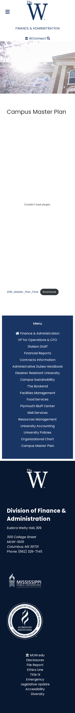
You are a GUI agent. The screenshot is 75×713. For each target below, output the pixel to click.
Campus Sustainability (37, 379)
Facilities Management (37, 393)
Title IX (35, 674)
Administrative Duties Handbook (37, 366)
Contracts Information (37, 360)
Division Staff (38, 346)
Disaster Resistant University (37, 373)
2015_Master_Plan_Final (22, 292)
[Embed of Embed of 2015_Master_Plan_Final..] (37, 204)
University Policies (37, 432)
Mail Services (37, 412)
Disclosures (35, 660)
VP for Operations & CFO (37, 340)
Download (49, 292)
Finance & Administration (39, 333)
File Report (35, 665)
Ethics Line (35, 669)
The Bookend (37, 386)
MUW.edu (37, 655)
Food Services (37, 399)
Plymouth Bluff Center (37, 406)
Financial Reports (37, 353)
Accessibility (35, 689)
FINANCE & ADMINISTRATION (37, 28)
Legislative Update (35, 684)
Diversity (37, 694)
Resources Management (37, 419)
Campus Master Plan (37, 445)
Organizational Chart (37, 439)
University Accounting (37, 426)
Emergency (35, 679)
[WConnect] (36, 38)
